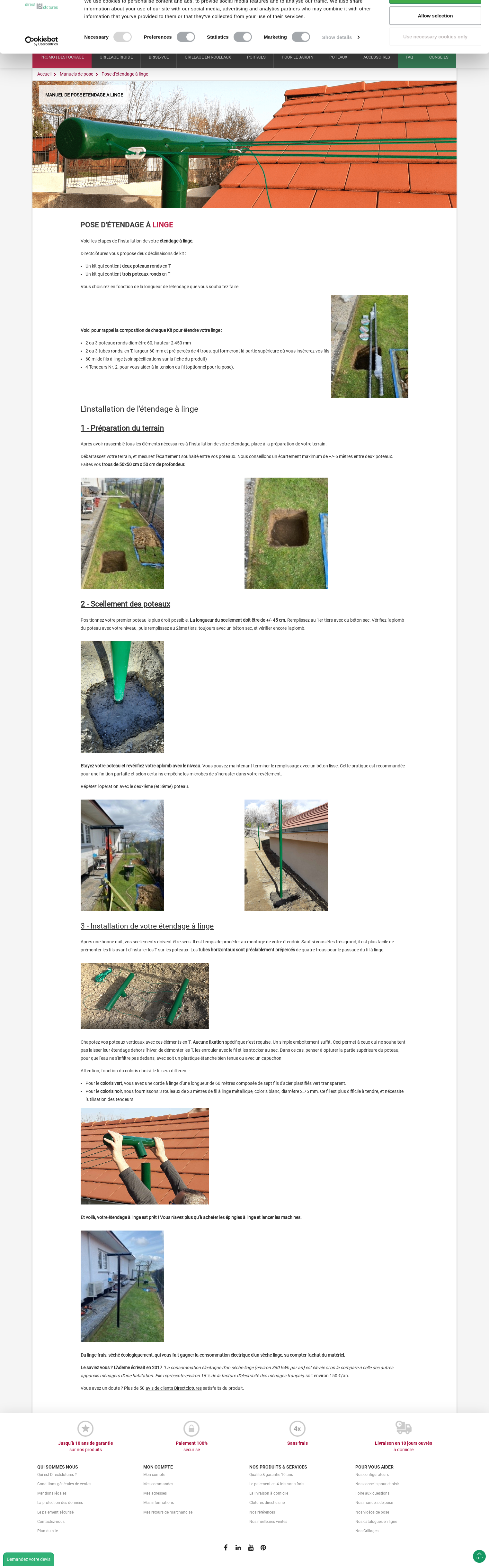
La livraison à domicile (268, 1493)
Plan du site (47, 1531)
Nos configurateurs (372, 1474)
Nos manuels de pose (374, 1502)
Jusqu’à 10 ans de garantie (85, 1447)
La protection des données (60, 1502)
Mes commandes (158, 1484)
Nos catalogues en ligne (376, 1521)
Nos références (262, 1512)
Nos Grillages (366, 1531)
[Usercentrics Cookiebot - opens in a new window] (41, 64)
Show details (337, 59)
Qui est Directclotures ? (57, 1474)
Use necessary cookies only (435, 59)
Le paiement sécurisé (55, 1512)
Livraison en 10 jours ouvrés (403, 1447)
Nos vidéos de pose (372, 1512)
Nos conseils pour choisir (377, 1484)
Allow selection (435, 38)
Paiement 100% (191, 1447)
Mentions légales (52, 1493)
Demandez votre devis (28, 1559)
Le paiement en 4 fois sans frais (276, 1484)
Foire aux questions (372, 1493)
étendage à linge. (176, 240)
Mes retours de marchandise (167, 1512)
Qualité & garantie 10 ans (271, 1474)
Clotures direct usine (267, 1502)
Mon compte (154, 1474)
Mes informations (158, 1502)
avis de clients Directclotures (174, 1388)
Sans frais (297, 1443)
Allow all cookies (435, 17)
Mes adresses (155, 1493)
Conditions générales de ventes (64, 1484)
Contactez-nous (51, 1521)
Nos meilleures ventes (268, 1521)
